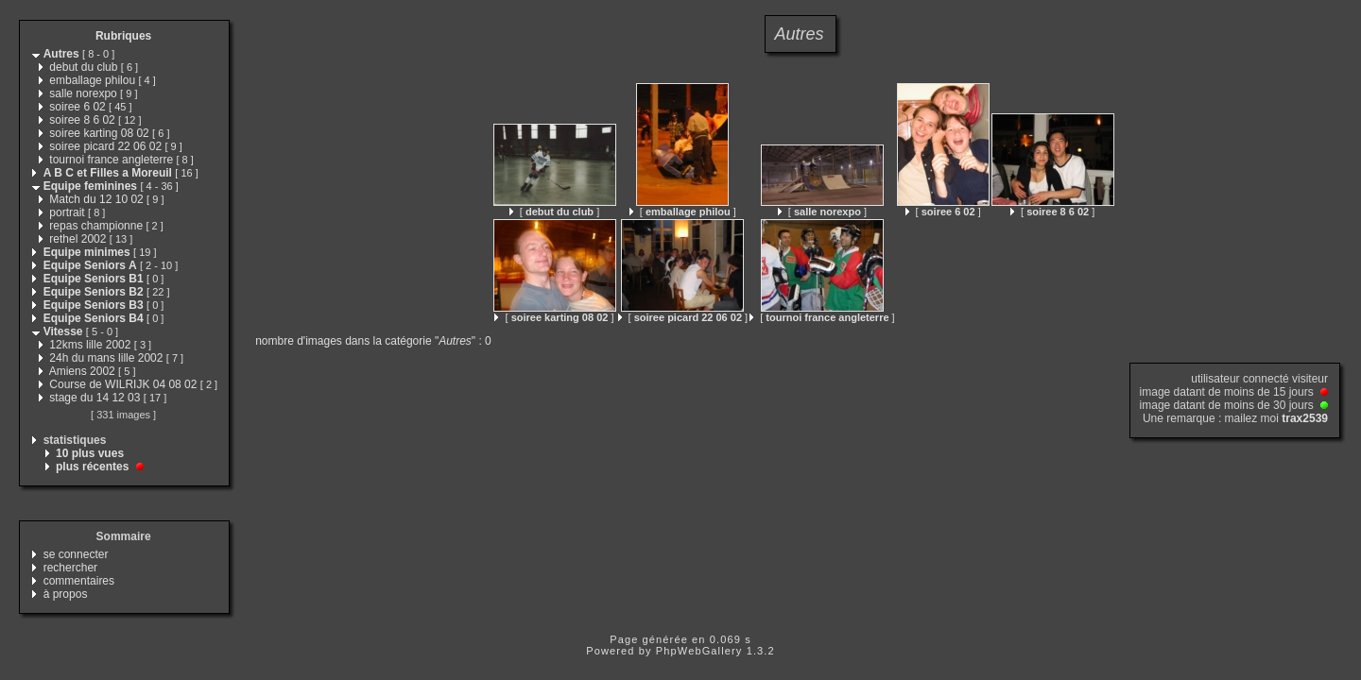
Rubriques (123, 35)
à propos (65, 594)
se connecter (76, 554)
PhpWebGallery (699, 650)
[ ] (554, 211)
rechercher (70, 567)
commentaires (78, 580)
